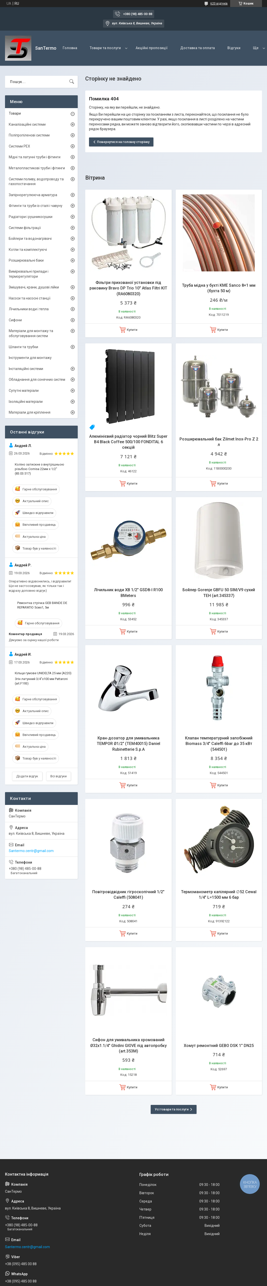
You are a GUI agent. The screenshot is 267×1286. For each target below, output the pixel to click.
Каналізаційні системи (27, 124)
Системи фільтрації (25, 228)
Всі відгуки (58, 776)
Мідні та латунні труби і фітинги (34, 157)
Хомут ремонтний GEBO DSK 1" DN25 (219, 1045)
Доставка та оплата (197, 48)
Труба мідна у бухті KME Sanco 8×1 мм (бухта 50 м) (218, 288)
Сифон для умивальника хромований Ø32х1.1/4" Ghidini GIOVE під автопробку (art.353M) (128, 1045)
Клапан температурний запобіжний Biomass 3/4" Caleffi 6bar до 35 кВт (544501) (218, 744)
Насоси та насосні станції (29, 298)
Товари (15, 113)
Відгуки (233, 48)
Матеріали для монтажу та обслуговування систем (31, 333)
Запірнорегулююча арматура (33, 195)
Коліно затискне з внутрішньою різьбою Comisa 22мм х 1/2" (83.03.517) (39, 469)
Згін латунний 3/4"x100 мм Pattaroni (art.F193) (41, 681)
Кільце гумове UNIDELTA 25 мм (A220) (43, 673)
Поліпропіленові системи (29, 135)
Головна (70, 48)
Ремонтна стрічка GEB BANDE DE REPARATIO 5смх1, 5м (42, 605)
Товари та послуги (105, 48)
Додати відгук (27, 776)
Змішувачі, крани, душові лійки (34, 287)
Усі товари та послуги (172, 1109)
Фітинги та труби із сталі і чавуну (35, 206)
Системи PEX (19, 146)
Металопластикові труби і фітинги (37, 168)
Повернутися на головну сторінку (123, 142)
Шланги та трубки (23, 347)
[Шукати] (72, 82)
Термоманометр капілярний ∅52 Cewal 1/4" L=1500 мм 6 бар (218, 894)
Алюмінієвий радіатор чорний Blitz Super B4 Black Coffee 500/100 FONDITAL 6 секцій (128, 442)
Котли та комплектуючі (28, 250)
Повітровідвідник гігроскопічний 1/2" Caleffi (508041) (128, 894)
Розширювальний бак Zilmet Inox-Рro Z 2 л (219, 442)
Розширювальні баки (26, 260)
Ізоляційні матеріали (26, 402)
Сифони (15, 320)
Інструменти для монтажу (30, 358)
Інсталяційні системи (26, 369)
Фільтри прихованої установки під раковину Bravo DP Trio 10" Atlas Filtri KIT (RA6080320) (128, 288)
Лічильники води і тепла (29, 309)
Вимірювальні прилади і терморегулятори (28, 273)
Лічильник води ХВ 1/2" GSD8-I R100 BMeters (128, 592)
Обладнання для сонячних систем (37, 379)
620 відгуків (219, 3)
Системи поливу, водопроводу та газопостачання (36, 181)
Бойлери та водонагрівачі (30, 239)
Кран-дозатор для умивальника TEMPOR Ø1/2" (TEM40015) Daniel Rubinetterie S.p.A (128, 744)
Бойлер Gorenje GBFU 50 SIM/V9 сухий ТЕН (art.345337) (219, 592)
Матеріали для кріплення (29, 412)
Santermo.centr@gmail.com (31, 851)
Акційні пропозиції (152, 48)
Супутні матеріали (24, 391)
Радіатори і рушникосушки (30, 217)
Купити (132, 330)
